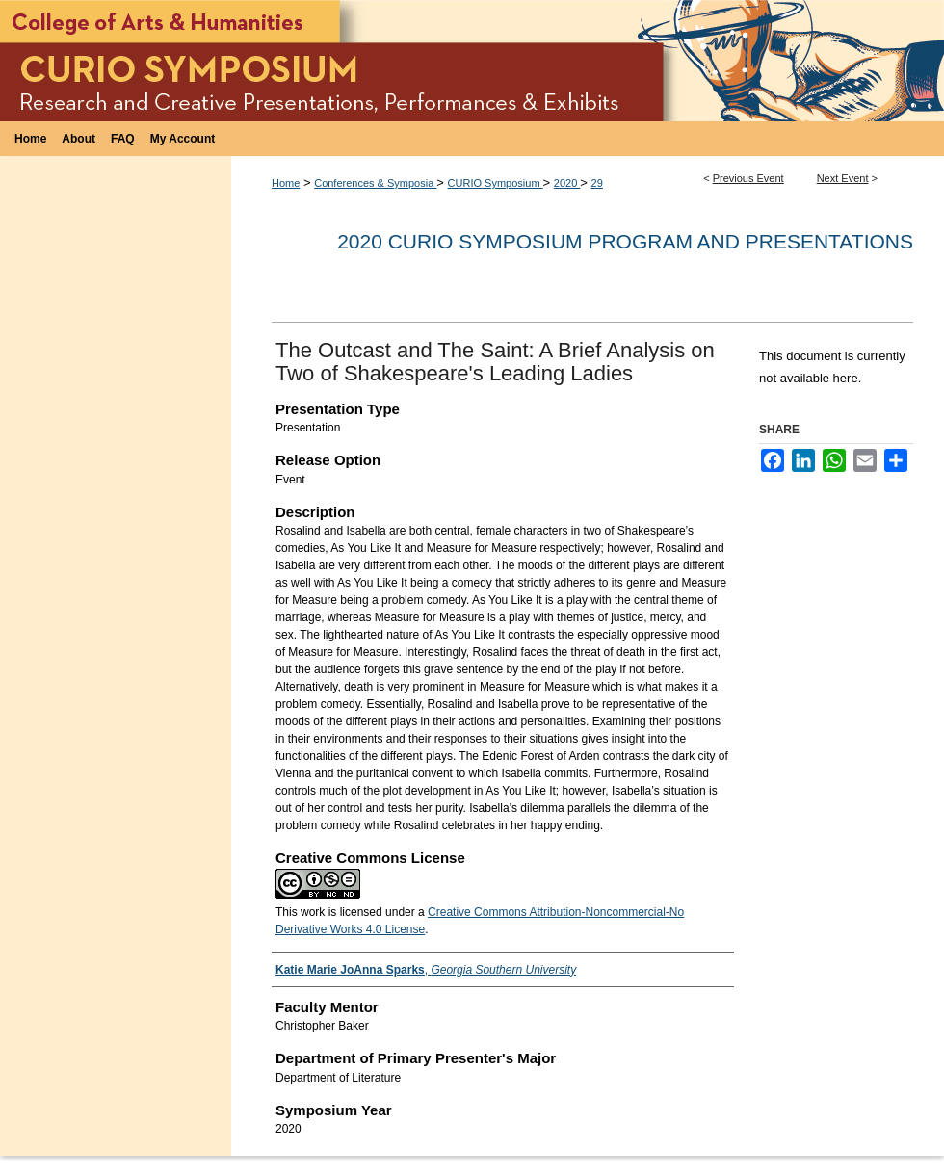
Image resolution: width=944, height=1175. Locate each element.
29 (597, 183)
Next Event (843, 178)
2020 (567, 183)
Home (286, 183)
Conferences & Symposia (375, 183)
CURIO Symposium (495, 183)
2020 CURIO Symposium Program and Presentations (625, 241)
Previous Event (748, 178)
